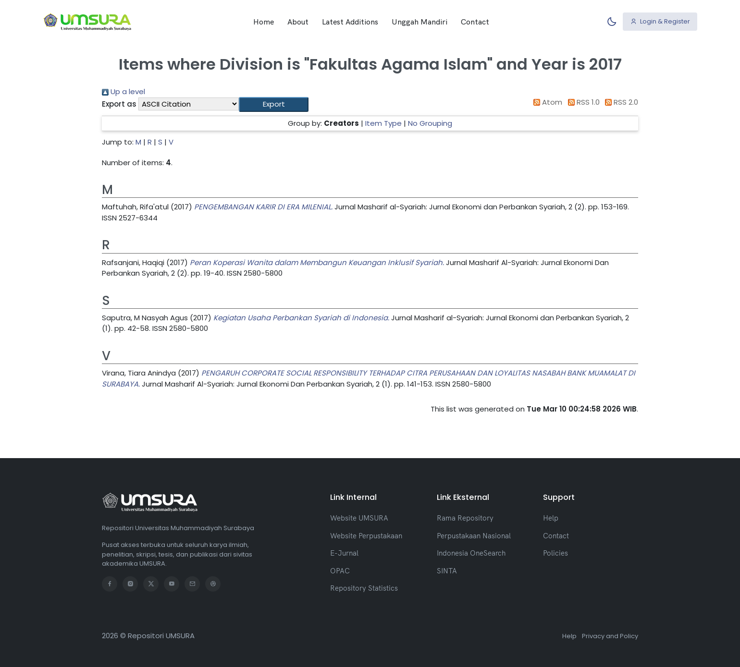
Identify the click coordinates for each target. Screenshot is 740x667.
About (297, 21)
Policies (555, 553)
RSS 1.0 (582, 102)
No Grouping (430, 123)
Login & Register (660, 21)
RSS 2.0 (620, 102)
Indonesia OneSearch (471, 553)
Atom (546, 102)
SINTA (447, 570)
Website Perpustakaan (366, 535)
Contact (475, 21)
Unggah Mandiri (419, 21)
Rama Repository (465, 517)
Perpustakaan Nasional (474, 535)
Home (263, 21)
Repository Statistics (364, 588)
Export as (119, 104)
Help (550, 517)
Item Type (383, 123)
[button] (273, 104)
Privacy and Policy (610, 636)
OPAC (340, 570)
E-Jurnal (344, 553)
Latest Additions (350, 21)
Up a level (123, 91)
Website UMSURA (359, 517)
